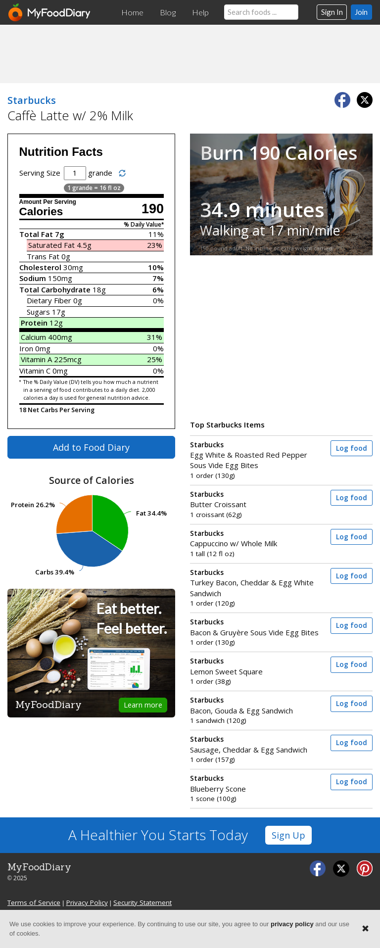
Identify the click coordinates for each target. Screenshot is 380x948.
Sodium (32, 278)
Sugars (38, 312)
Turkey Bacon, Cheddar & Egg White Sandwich (257, 583)
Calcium (33, 337)
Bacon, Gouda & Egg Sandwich (257, 705)
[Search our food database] (261, 12)
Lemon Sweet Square (257, 666)
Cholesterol (40, 267)
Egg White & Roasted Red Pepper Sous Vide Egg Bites (257, 455)
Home (132, 12)
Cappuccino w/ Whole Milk (257, 538)
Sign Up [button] (288, 835)
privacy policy (292, 924)
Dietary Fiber (49, 300)
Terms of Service (33, 902)
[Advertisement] (190, 53)
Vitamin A (36, 359)
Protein (34, 323)
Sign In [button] (332, 11)
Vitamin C (34, 371)
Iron (26, 348)
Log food (351, 448)
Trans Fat (43, 256)
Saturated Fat (51, 245)
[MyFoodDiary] (50, 12)
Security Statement (142, 902)
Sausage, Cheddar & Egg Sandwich (257, 744)
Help (200, 12)
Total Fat (36, 234)
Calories (41, 211)
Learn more (143, 705)
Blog (168, 12)
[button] (203, 194)
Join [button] (361, 11)
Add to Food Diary (91, 447)
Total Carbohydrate (55, 289)
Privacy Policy (87, 902)
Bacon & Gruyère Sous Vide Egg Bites (257, 627)
